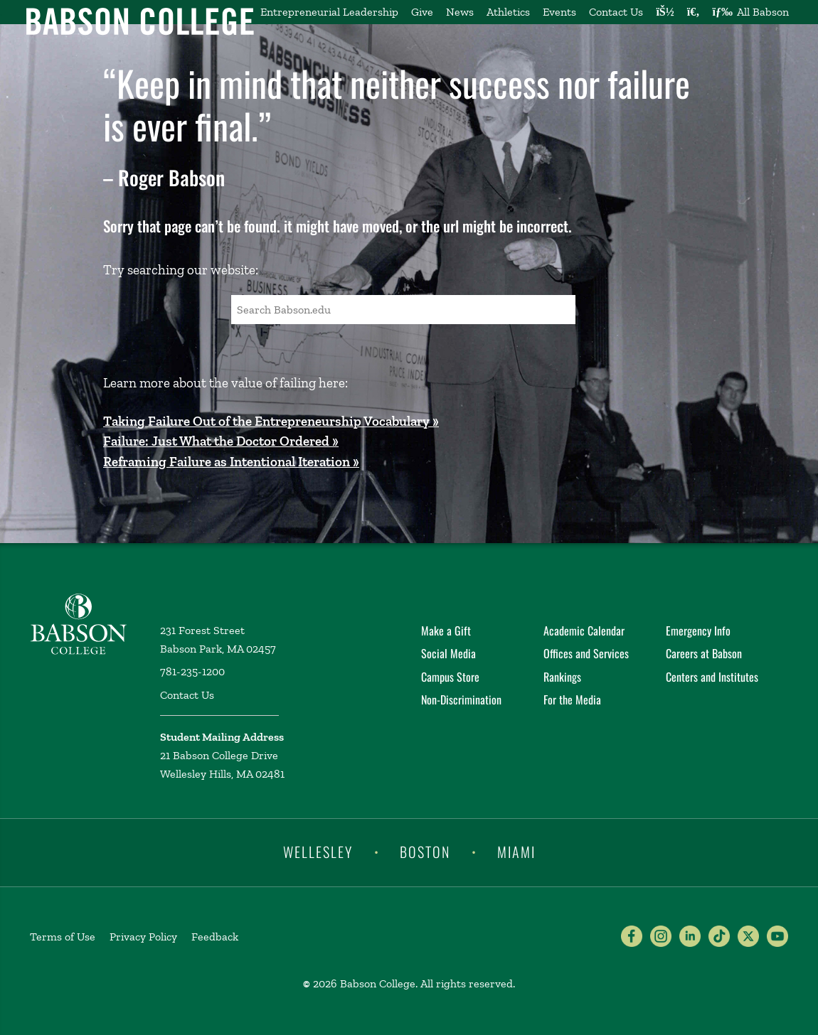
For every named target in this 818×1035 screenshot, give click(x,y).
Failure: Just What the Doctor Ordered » (221, 441)
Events (559, 11)
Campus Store (450, 676)
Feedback (214, 936)
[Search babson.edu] (693, 12)
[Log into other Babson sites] (664, 12)
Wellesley (318, 851)
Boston (425, 851)
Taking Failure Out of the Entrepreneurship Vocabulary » (271, 421)
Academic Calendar (584, 630)
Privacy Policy (143, 936)
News (460, 11)
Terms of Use (62, 936)
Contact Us (616, 11)
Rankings (562, 676)
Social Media (448, 653)
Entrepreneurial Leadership (329, 11)
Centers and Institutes (712, 676)
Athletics (508, 11)
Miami (516, 851)
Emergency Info (698, 630)
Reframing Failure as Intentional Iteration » (231, 462)
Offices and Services (586, 653)
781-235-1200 (192, 671)
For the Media (572, 699)
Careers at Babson (704, 653)
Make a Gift (446, 630)
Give (422, 11)
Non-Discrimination (461, 699)
